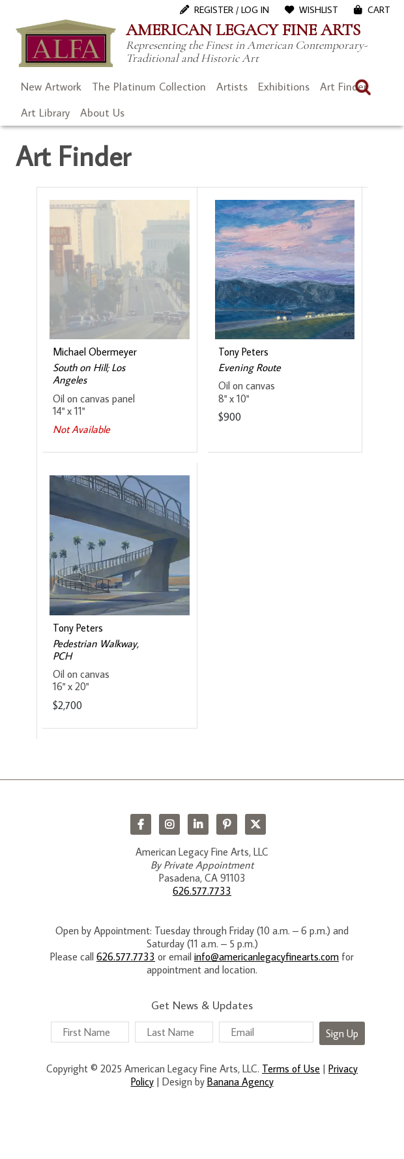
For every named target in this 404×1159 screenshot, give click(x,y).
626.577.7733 (202, 890)
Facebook (140, 824)
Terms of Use (291, 1068)
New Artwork (51, 86)
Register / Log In (231, 9)
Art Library (45, 112)
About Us (102, 112)
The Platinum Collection (149, 86)
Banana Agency (240, 1081)
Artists (232, 86)
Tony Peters (243, 351)
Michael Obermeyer (95, 351)
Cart (379, 9)
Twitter (255, 824)
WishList (318, 9)
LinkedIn (198, 824)
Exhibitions (284, 86)
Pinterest (226, 824)
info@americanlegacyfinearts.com (266, 956)
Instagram (169, 824)
